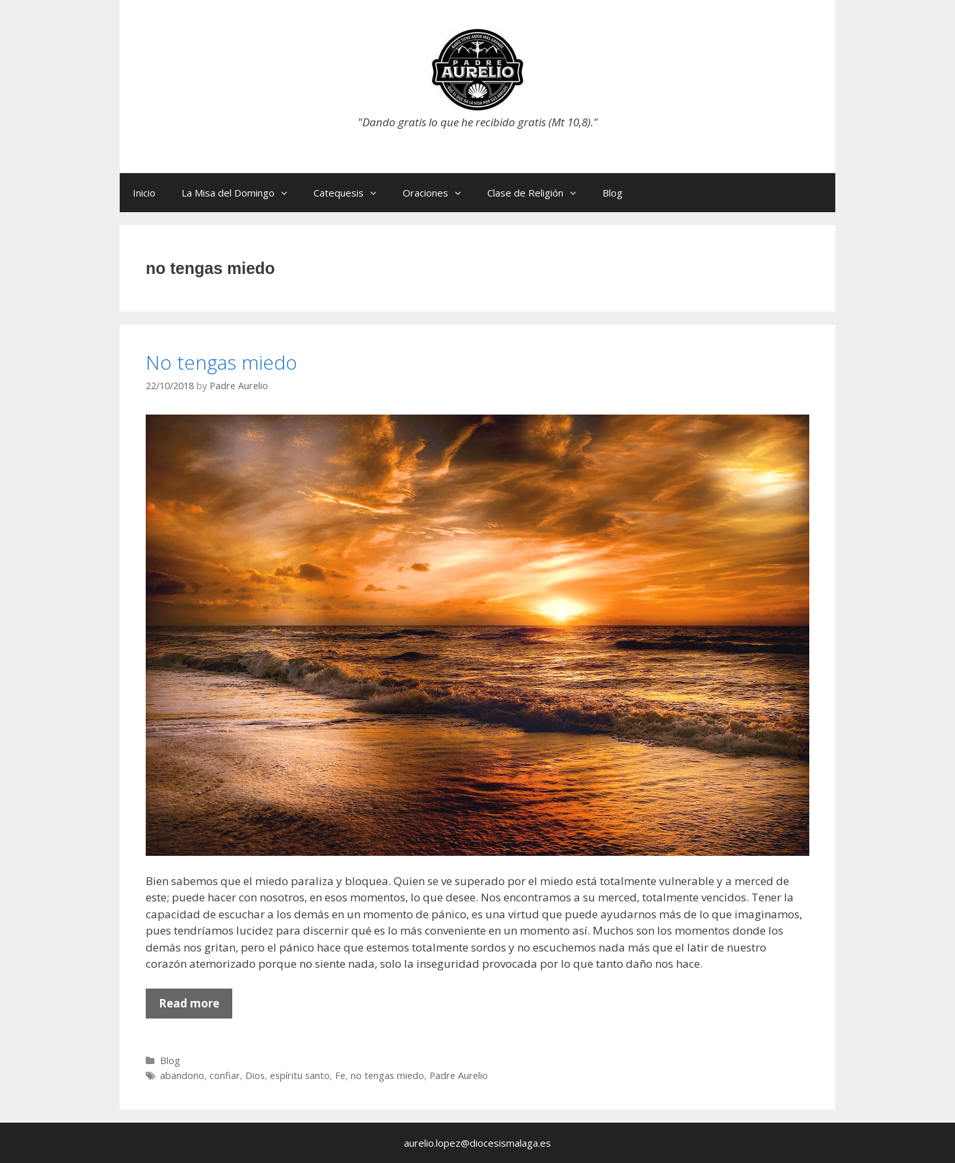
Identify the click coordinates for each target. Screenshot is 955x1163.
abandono (182, 1075)
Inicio (144, 192)
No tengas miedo (221, 362)
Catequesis (352, 192)
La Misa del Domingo (241, 192)
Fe (340, 1075)
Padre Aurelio (458, 1075)
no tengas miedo (387, 1075)
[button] (288, 192)
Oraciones (438, 192)
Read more (195, 1006)
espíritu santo (300, 1075)
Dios (255, 1075)
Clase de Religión (538, 192)
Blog (612, 192)
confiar (224, 1075)
